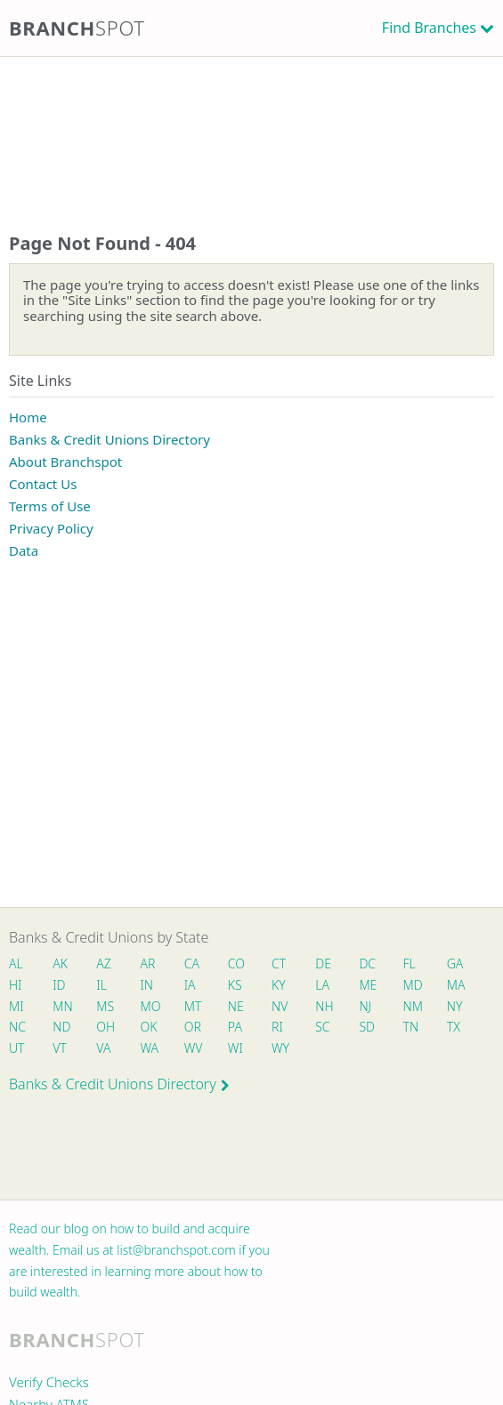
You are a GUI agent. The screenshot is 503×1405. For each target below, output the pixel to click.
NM (412, 1006)
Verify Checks (49, 1382)
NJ (365, 1006)
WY (280, 1048)
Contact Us (43, 484)
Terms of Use (50, 506)
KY (279, 984)
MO (149, 1006)
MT (193, 1006)
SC (322, 1026)
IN (147, 984)
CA (191, 963)
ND (61, 1026)
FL (409, 963)
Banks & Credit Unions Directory (109, 439)
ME (368, 984)
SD (367, 1026)
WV (193, 1048)
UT (17, 1048)
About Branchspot (65, 461)
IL (101, 984)
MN (61, 1006)
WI (235, 1048)
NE (236, 1006)
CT (279, 963)
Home (28, 417)
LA (322, 984)
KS (235, 984)
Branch (77, 27)
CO (236, 963)
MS (105, 1006)
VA (103, 1048)
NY (455, 1006)
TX (453, 1026)
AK (60, 963)
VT (60, 1048)
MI (16, 1006)
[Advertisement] (251, 127)
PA (235, 1026)
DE (323, 963)
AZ (103, 963)
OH (105, 1026)
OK (149, 1026)
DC (367, 963)
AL (16, 963)
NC (17, 1026)
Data (23, 550)
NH (324, 1006)
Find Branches (429, 27)
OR (192, 1026)
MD (412, 984)
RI (277, 1026)
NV (280, 1006)
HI (15, 984)
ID (59, 984)
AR (148, 963)
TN (411, 1026)
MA (456, 984)
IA (190, 984)
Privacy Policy (51, 528)
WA (149, 1048)
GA (455, 963)
